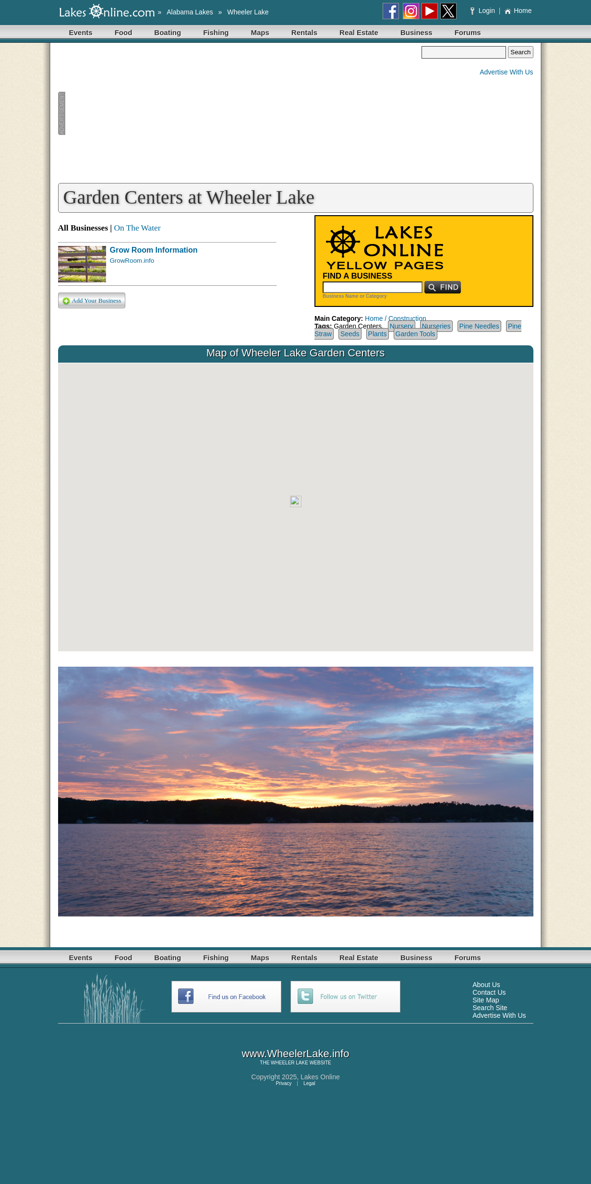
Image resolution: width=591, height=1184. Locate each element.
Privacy (283, 1083)
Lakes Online (320, 1077)
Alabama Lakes (190, 12)
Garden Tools (415, 334)
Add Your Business (91, 301)
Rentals (304, 32)
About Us (486, 985)
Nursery (401, 326)
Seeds (350, 334)
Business (416, 32)
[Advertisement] (240, 113)
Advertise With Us (506, 72)
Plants (377, 334)
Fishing (216, 32)
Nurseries (436, 326)
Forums (468, 32)
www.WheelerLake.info (296, 1054)
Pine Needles (479, 326)
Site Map (485, 1000)
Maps (260, 32)
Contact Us (489, 992)
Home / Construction (395, 318)
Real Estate (358, 32)
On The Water (137, 227)
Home (517, 10)
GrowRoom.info (132, 260)
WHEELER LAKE (289, 1062)
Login (483, 10)
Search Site (489, 1008)
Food (124, 32)
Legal (309, 1083)
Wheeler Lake (247, 12)
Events (81, 32)
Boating (167, 32)
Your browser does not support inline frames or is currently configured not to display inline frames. (295, 507)
